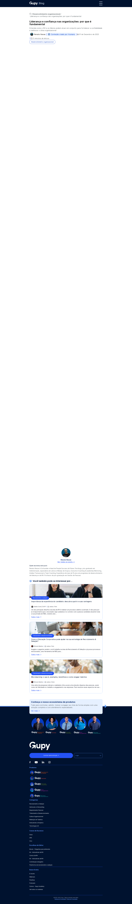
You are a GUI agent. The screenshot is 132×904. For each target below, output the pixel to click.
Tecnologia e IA (34, 826)
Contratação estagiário (36, 862)
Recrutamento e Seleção (36, 804)
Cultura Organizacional (36, 816)
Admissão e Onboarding (36, 807)
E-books (32, 873)
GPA (30, 838)
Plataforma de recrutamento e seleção (40, 865)
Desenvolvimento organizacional (46, 14)
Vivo (30, 841)
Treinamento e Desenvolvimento (39, 813)
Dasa (31, 834)
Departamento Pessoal (36, 810)
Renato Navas (39, 34)
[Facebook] (30, 762)
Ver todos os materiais (36, 889)
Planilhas (32, 880)
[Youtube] (36, 762)
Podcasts (32, 883)
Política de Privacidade (60, 899)
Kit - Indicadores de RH (36, 852)
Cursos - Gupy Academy (36, 886)
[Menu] (101, 3)
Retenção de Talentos (36, 819)
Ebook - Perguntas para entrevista (39, 849)
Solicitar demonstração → (51, 755)
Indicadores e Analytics (36, 822)
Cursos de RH (33, 855)
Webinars (32, 877)
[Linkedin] (43, 762)
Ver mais (35, 710)
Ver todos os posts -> (66, 562)
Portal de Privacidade (72, 899)
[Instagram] (49, 762)
